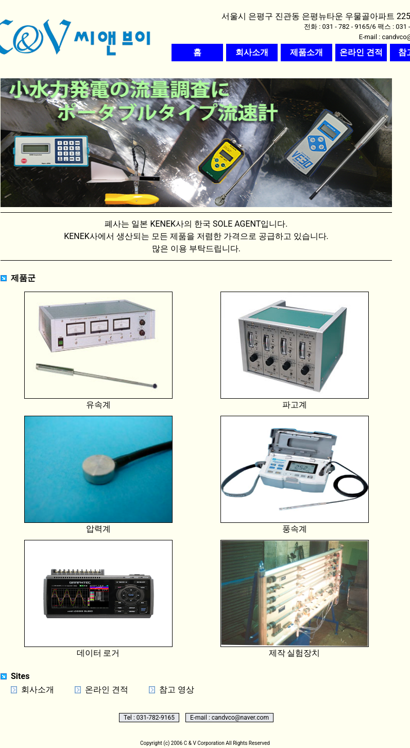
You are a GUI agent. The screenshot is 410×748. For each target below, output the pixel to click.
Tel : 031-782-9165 (149, 717)
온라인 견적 (106, 689)
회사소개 (37, 689)
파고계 (294, 351)
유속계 (98, 351)
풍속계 (294, 475)
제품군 (23, 278)
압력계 (98, 475)
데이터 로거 (98, 599)
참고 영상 (176, 689)
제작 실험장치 (294, 599)
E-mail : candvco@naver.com (229, 717)
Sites (20, 676)
